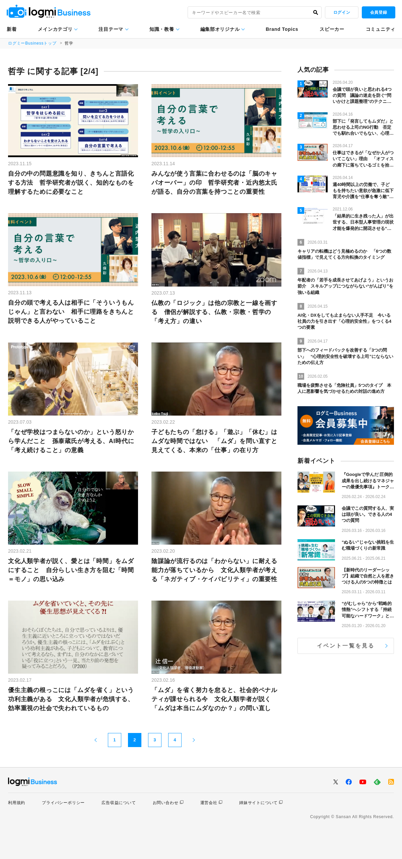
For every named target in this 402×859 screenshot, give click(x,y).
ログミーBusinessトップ (32, 43)
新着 (11, 29)
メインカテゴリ (55, 29)
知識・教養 (161, 29)
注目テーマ (110, 29)
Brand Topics (282, 29)
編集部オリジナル (220, 29)
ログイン (341, 12)
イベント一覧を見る (346, 646)
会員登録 (378, 12)
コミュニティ (380, 29)
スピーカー (332, 29)
